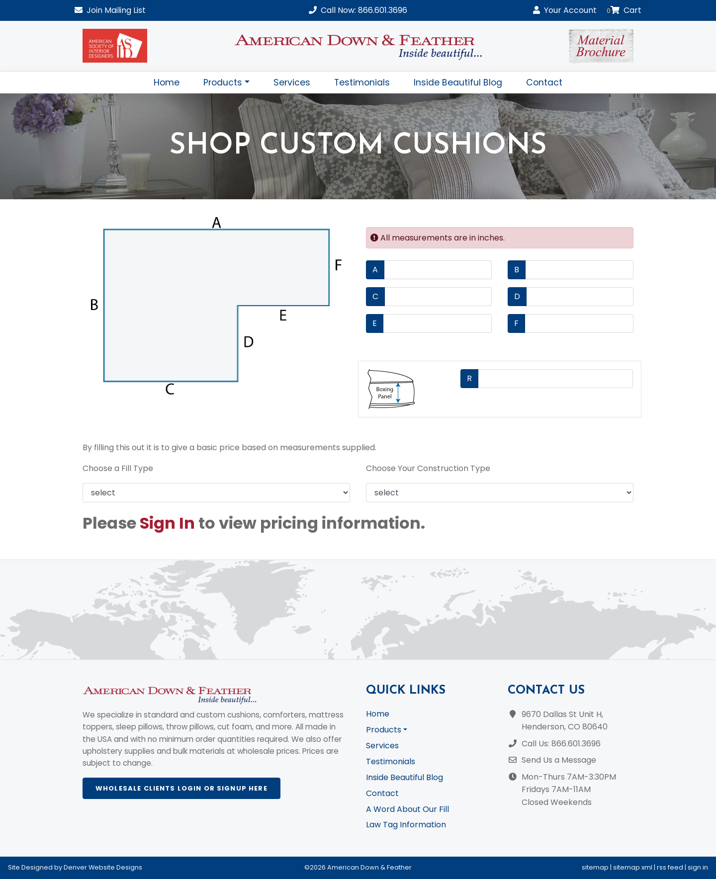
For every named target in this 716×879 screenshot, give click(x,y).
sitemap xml (632, 867)
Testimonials (362, 82)
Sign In (167, 523)
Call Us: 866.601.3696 (561, 743)
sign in (698, 867)
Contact (544, 82)
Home (166, 82)
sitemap (595, 867)
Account (565, 10)
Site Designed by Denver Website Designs (75, 867)
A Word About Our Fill (407, 809)
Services (291, 82)
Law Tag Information (406, 824)
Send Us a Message (559, 760)
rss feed (670, 867)
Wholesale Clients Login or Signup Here (181, 788)
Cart (624, 10)
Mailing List (110, 10)
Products (222, 82)
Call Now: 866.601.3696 (358, 10)
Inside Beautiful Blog (458, 82)
